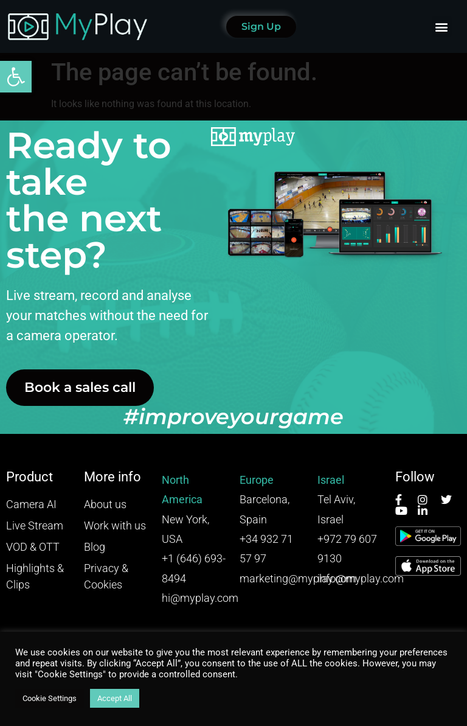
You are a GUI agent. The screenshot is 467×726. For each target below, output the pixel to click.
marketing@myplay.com (298, 578)
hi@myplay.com (200, 598)
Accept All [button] (114, 698)
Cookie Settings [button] (49, 698)
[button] (16, 76)
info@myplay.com (360, 578)
